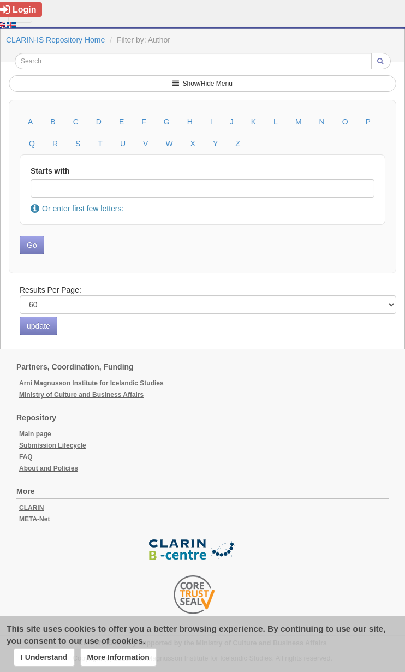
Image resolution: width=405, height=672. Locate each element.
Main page (35, 434)
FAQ (26, 457)
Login (18, 9)
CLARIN (31, 508)
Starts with (50, 170)
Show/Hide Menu (202, 83)
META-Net (34, 519)
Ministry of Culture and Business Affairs (81, 395)
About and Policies (48, 468)
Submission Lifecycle (52, 445)
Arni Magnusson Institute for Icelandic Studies (91, 383)
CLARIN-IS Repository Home (55, 39)
